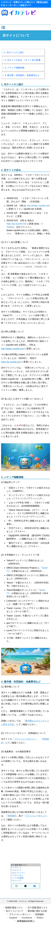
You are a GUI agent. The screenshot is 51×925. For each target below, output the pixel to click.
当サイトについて (14, 911)
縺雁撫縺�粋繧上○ (26, 921)
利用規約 (12, 816)
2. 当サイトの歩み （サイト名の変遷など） (24, 60)
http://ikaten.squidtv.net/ (38, 205)
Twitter (39, 918)
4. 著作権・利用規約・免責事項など (21, 75)
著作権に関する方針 (37, 911)
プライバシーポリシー (25, 739)
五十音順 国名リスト (38, 907)
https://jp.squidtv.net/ (16, 224)
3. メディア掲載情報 (14, 68)
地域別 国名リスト (14, 907)
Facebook (27, 918)
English (13, 918)
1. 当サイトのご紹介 (13, 52)
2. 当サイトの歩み (11, 170)
